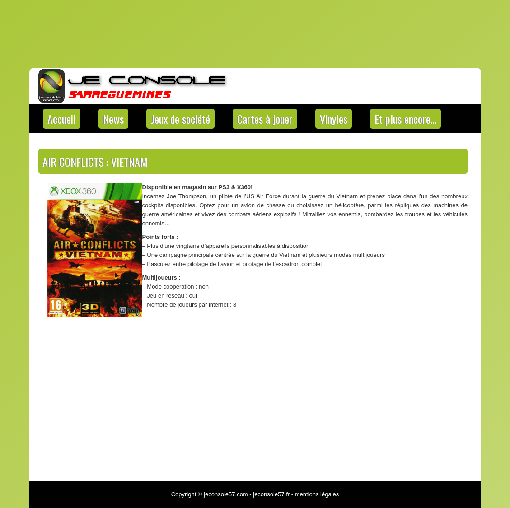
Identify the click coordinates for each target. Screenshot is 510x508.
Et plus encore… (405, 119)
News (113, 119)
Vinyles (333, 119)
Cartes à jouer (265, 119)
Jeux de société (180, 119)
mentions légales (317, 494)
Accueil (61, 119)
